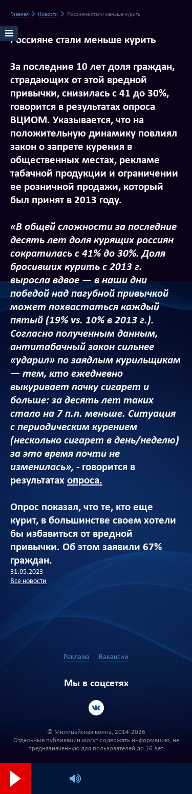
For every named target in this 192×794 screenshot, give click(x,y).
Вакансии (114, 657)
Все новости (28, 581)
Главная (19, 14)
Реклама (76, 657)
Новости (48, 14)
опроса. (84, 480)
